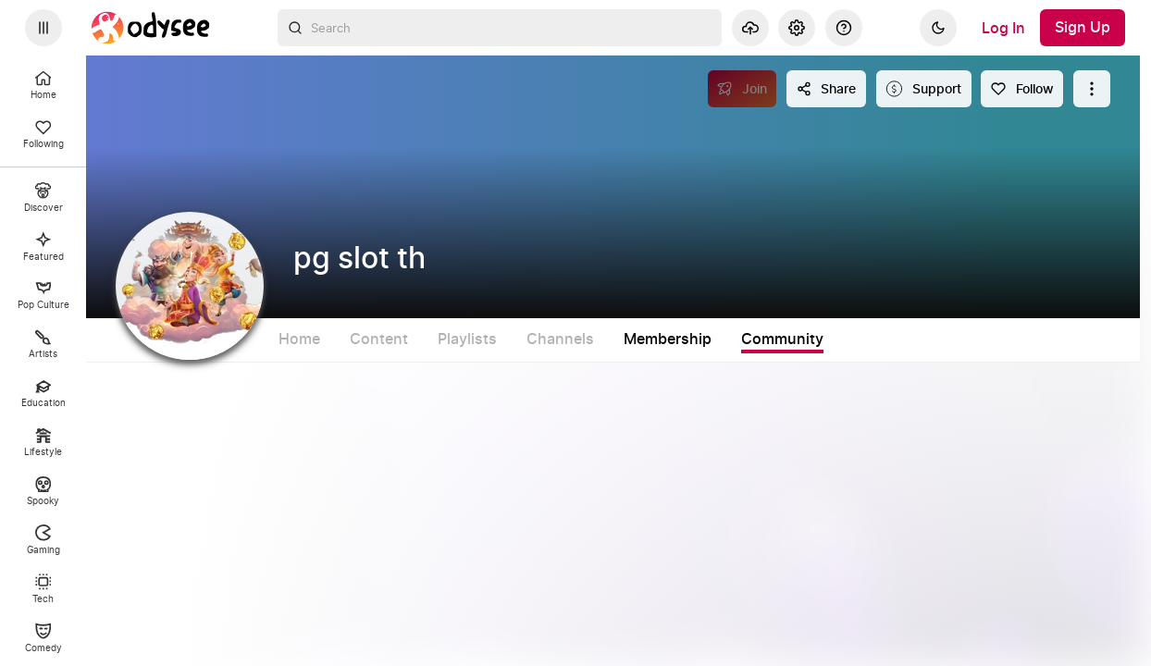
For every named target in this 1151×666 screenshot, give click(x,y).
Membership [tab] (745, 339)
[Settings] (796, 27)
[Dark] (938, 27)
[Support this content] (924, 88)
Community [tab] (860, 339)
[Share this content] (826, 88)
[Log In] (1003, 28)
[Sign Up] (1082, 27)
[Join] (742, 88)
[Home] (150, 27)
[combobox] (500, 27)
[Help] (843, 27)
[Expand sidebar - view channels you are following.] (43, 27)
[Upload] (750, 27)
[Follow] (1022, 88)
